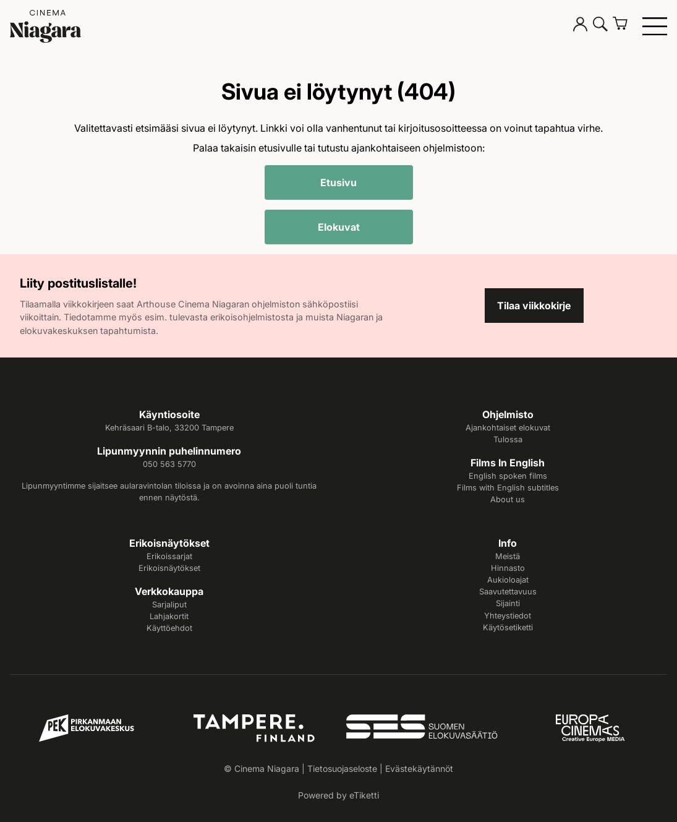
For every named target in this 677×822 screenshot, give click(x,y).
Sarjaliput (169, 604)
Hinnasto (508, 568)
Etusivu (338, 182)
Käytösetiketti (508, 627)
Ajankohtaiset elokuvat (508, 427)
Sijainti (508, 603)
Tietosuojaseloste (342, 768)
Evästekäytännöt (419, 768)
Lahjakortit (169, 616)
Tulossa (507, 439)
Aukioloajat (508, 579)
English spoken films (508, 476)
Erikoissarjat (169, 556)
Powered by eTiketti (338, 795)
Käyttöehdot (169, 628)
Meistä (507, 556)
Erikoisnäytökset (169, 568)
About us (507, 499)
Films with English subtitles (508, 487)
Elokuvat (339, 227)
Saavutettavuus (508, 591)
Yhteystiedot (507, 615)
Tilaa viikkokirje (534, 305)
